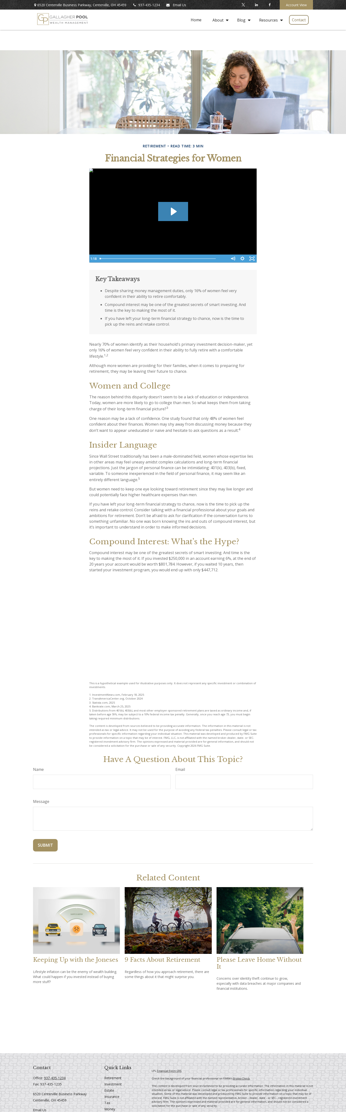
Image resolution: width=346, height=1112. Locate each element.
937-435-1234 (146, 5)
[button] (196, 20)
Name (38, 769)
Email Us (176, 5)
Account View (296, 5)
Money (109, 1109)
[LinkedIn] (256, 5)
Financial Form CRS (169, 1071)
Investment (113, 1084)
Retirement (113, 1078)
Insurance (111, 1096)
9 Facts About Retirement (162, 959)
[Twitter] (243, 5)
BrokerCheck (241, 1078)
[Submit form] (45, 845)
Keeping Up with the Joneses (75, 959)
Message (41, 801)
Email (180, 769)
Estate (109, 1090)
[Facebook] (269, 5)
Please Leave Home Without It (259, 963)
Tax (107, 1103)
